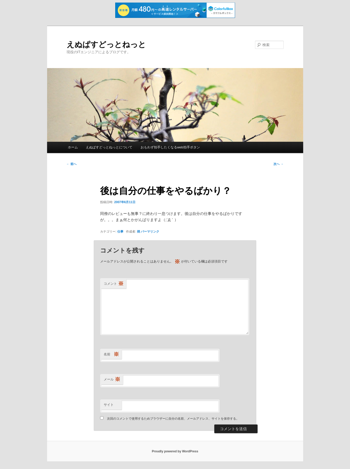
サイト (109, 405)
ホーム (73, 147)
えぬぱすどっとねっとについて (109, 147)
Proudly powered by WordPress (175, 451)
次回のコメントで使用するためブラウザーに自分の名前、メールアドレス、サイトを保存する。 (173, 418)
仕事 (120, 231)
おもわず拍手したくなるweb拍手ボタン (170, 147)
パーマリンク (150, 231)
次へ (278, 164)
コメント (114, 284)
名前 (111, 354)
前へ (72, 164)
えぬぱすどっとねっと (106, 44)
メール (112, 379)
